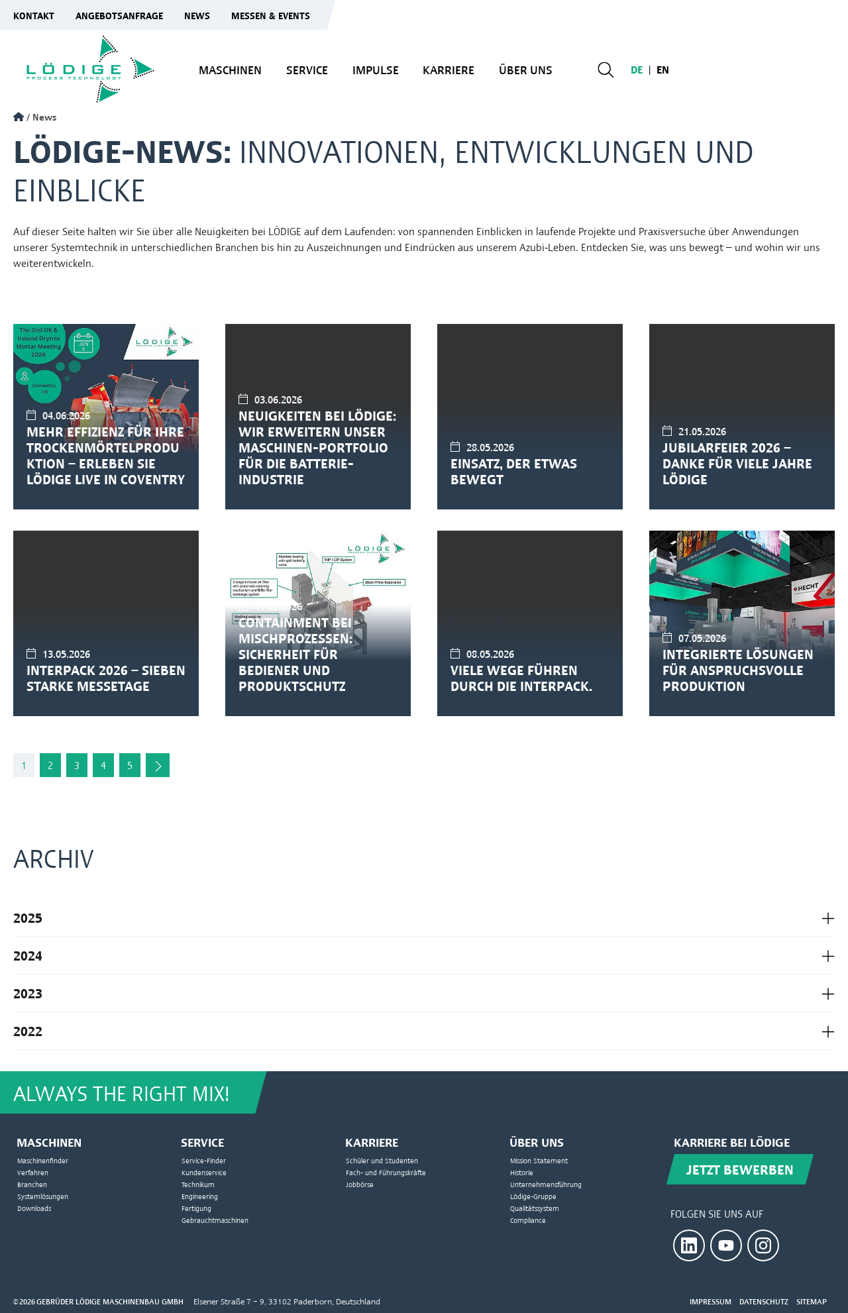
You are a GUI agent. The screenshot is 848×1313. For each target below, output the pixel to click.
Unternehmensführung (546, 1184)
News (197, 15)
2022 (27, 1030)
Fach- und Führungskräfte (386, 1172)
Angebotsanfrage (119, 15)
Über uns (526, 69)
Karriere (448, 69)
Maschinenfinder (42, 1160)
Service (307, 69)
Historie (521, 1172)
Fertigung (196, 1208)
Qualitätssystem (534, 1208)
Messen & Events (270, 15)
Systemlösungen (42, 1196)
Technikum (198, 1184)
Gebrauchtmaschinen (215, 1220)
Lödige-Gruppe (533, 1196)
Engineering (200, 1196)
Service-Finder (204, 1160)
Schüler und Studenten (382, 1160)
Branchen (32, 1184)
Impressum (710, 1301)
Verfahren (32, 1172)
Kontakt (33, 15)
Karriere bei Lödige (732, 1141)
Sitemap (811, 1301)
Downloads (34, 1208)
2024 (27, 955)
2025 (27, 917)
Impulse (375, 69)
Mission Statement (539, 1160)
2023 (27, 993)
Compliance (528, 1220)
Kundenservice (204, 1172)
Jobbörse (360, 1184)
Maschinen (230, 69)
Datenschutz (763, 1301)
